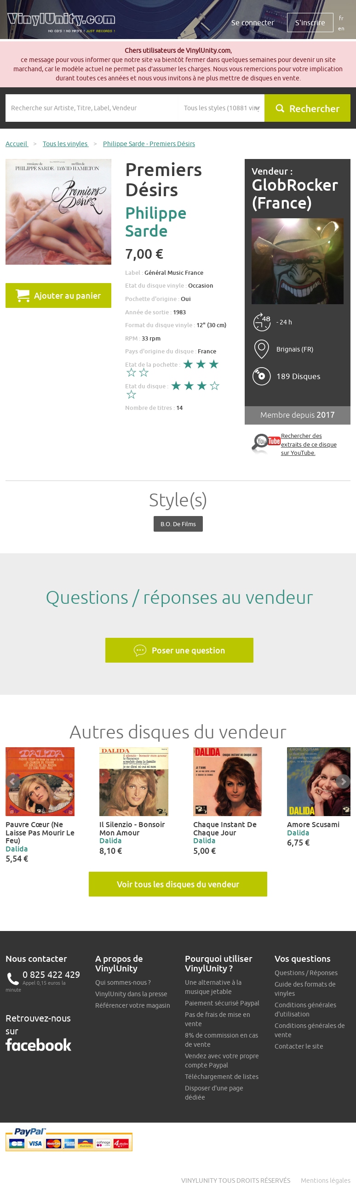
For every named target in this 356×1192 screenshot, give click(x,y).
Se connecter (252, 22)
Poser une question (179, 651)
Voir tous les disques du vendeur (178, 884)
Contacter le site (299, 1046)
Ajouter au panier (58, 295)
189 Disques (298, 376)
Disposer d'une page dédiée (214, 1092)
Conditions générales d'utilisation (305, 1009)
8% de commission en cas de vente (221, 1040)
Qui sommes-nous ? (123, 982)
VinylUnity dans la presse (131, 994)
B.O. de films (178, 524)
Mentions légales (325, 1180)
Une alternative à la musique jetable (213, 987)
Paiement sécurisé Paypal (222, 1003)
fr (341, 18)
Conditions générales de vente (310, 1030)
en (341, 28)
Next (343, 781)
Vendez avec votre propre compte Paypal (222, 1060)
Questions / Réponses (306, 972)
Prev (13, 781)
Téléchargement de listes (221, 1076)
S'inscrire (310, 22)
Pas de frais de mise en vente (217, 1019)
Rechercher (307, 108)
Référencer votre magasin (132, 1005)
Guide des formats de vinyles (305, 989)
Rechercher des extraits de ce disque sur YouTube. (309, 444)
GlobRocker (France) (295, 193)
